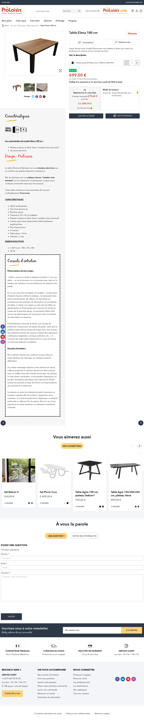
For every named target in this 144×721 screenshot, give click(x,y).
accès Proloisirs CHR (134, 2)
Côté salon (35, 21)
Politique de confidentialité (78, 713)
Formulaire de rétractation (49, 697)
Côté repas (21, 21)
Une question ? (88, 42)
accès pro (6, 2)
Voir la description (77, 55)
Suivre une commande (47, 690)
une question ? (56, 536)
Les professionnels (81, 682)
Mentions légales (102, 713)
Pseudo (5, 554)
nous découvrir (42, 11)
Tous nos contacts (81, 693)
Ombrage (60, 21)
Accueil (13, 26)
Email (4, 563)
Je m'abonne (131, 630)
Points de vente (80, 678)
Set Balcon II (11, 492)
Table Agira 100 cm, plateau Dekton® (86, 493)
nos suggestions (72, 446)
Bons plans (7, 21)
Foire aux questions (46, 678)
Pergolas (72, 21)
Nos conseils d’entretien (48, 675)
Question (6, 573)
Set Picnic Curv (48, 492)
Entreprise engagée (82, 675)
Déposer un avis (124, 42)
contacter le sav (12, 693)
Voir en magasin (122, 115)
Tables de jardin (33, 26)
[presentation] (20, 608)
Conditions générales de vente (48, 713)
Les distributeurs (80, 686)
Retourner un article (46, 693)
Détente (48, 21)
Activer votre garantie (47, 682)
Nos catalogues (80, 690)
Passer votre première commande (52, 686)
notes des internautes (85, 536)
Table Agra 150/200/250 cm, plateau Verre (125, 493)
